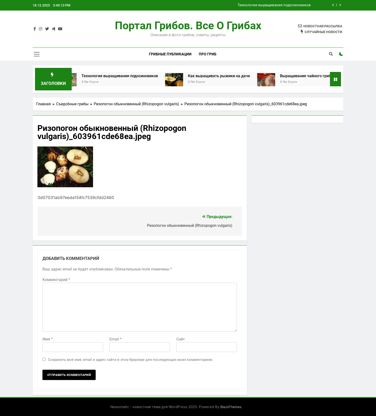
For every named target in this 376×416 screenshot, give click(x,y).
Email (115, 339)
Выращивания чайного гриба (311, 76)
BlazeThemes (230, 407)
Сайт (180, 339)
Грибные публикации (170, 54)
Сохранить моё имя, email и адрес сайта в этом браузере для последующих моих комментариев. (130, 359)
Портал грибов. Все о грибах (188, 25)
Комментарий (56, 279)
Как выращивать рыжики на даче (224, 76)
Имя (47, 339)
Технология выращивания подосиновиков (274, 5)
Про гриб (207, 54)
